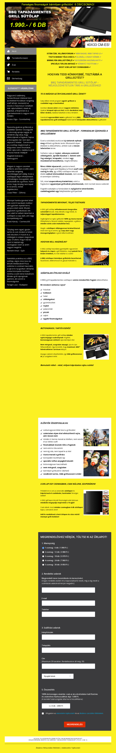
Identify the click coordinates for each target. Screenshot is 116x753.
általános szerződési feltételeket (91, 713)
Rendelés (16, 71)
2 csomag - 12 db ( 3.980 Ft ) (55, 552)
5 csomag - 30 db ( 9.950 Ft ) (55, 564)
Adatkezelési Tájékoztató (71, 748)
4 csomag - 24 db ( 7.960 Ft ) (55, 560)
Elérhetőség (17, 78)
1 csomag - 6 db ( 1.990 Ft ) (55, 548)
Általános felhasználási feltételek (48, 748)
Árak (14, 65)
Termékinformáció (20, 58)
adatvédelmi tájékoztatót (65, 713)
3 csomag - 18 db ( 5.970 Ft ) (55, 556)
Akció (14, 51)
